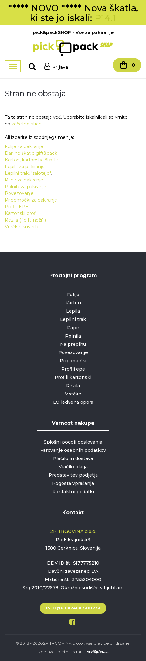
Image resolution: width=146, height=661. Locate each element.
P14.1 (105, 17)
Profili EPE (17, 207)
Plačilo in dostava (73, 458)
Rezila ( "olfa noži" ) (25, 220)
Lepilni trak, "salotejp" (28, 173)
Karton (73, 303)
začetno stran (26, 124)
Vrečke (73, 394)
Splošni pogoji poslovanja (73, 442)
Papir (73, 327)
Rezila (73, 385)
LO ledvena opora (73, 402)
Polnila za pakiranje (25, 186)
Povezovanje (19, 193)
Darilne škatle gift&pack (31, 153)
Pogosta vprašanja (73, 483)
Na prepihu (73, 344)
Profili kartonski (73, 377)
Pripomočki (73, 361)
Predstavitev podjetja (73, 475)
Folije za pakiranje (24, 146)
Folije (73, 294)
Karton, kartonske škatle (31, 160)
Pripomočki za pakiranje (31, 200)
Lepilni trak (73, 319)
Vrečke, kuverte (22, 227)
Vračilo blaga (73, 467)
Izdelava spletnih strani (60, 651)
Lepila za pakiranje (25, 166)
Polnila (73, 336)
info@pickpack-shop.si (73, 608)
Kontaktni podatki (73, 491)
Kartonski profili (22, 213)
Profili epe (73, 369)
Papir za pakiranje (24, 180)
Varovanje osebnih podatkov (73, 450)
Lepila (73, 311)
